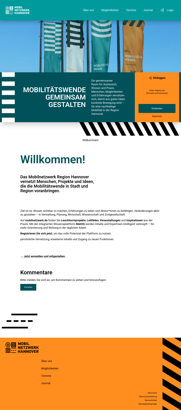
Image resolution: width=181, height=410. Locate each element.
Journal (45, 383)
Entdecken (157, 108)
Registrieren (157, 116)
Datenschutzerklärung (148, 396)
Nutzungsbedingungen (148, 404)
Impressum (152, 393)
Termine (46, 375)
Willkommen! (91, 140)
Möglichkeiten (49, 368)
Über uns (46, 361)
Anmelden (28, 287)
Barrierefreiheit (151, 400)
